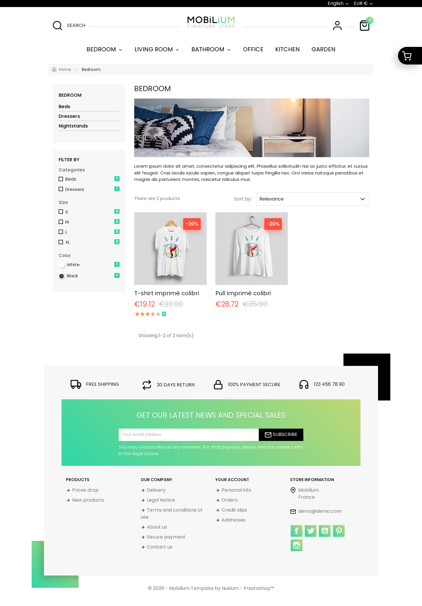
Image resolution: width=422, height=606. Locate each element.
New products (87, 500)
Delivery (156, 490)
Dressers (69, 116)
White (93, 265)
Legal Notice (160, 500)
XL (92, 242)
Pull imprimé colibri (243, 293)
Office (253, 49)
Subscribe (281, 434)
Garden (324, 49)
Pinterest (339, 536)
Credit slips (233, 510)
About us (156, 527)
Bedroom (104, 49)
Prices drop (84, 490)
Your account (232, 480)
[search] (68, 25)
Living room (157, 49)
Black (93, 276)
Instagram (297, 550)
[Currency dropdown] (364, 3)
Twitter (311, 536)
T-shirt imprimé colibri (166, 293)
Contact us (159, 547)
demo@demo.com (315, 511)
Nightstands (73, 126)
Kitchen (287, 49)
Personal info (235, 490)
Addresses (233, 520)
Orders (229, 500)
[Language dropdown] (338, 3)
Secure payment (166, 537)
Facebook (297, 536)
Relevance (312, 199)
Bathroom (211, 49)
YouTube (325, 536)
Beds (64, 106)
